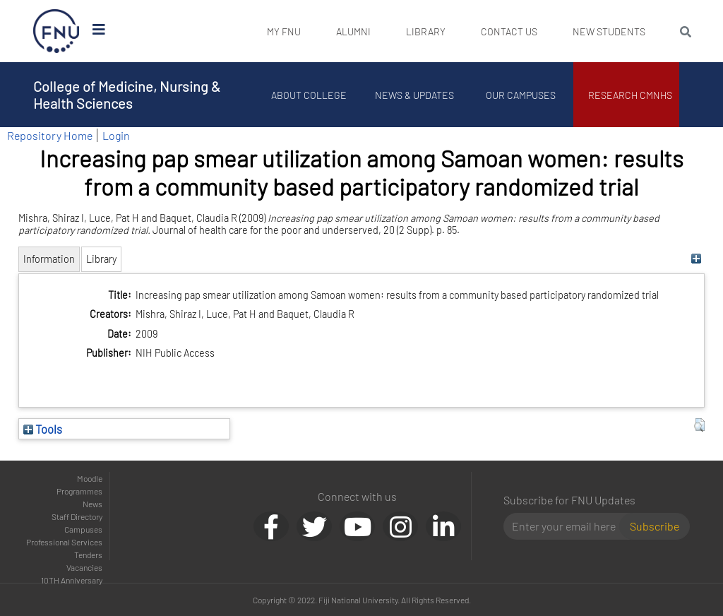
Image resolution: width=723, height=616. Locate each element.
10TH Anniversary (71, 580)
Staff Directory (77, 516)
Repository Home (49, 135)
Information (49, 259)
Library (426, 31)
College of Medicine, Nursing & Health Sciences (126, 95)
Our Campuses (521, 95)
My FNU (284, 31)
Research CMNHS (630, 95)
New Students (609, 31)
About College (309, 95)
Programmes (79, 491)
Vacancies (84, 567)
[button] (699, 425)
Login (116, 135)
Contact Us (509, 31)
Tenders (88, 554)
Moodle (89, 478)
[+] (696, 259)
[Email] (567, 526)
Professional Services (64, 542)
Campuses (83, 529)
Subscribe (654, 526)
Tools (42, 429)
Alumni (353, 31)
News (92, 504)
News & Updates (414, 95)
